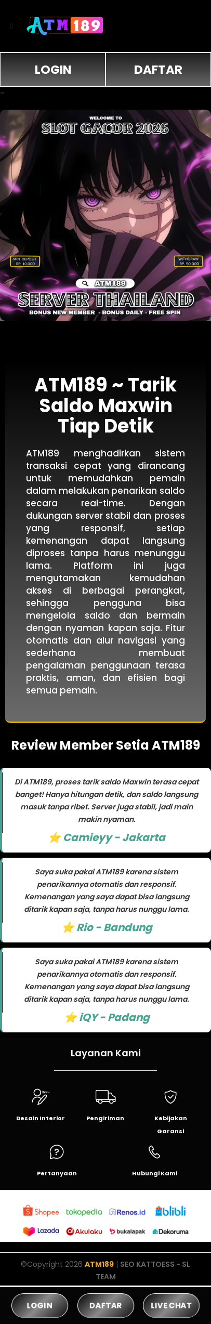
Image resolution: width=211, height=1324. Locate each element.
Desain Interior (40, 1118)
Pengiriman (105, 1118)
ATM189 (99, 1264)
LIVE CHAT (171, 1305)
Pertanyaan (57, 1173)
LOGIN (53, 69)
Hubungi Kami (154, 1173)
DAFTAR (158, 69)
